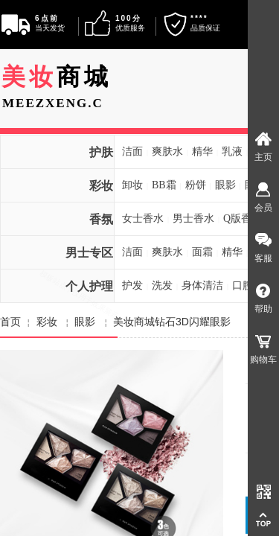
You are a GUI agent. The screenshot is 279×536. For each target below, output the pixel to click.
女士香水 (143, 218)
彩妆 (101, 185)
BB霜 (164, 185)
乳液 (232, 151)
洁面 (132, 151)
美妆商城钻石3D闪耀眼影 (172, 322)
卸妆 (132, 185)
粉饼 (195, 185)
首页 (10, 322)
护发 (132, 285)
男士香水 (193, 218)
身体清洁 (202, 285)
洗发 (162, 285)
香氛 (101, 219)
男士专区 (89, 252)
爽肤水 (167, 151)
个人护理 (89, 286)
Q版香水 (242, 218)
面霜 (202, 252)
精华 (202, 151)
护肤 (101, 152)
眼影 (225, 185)
